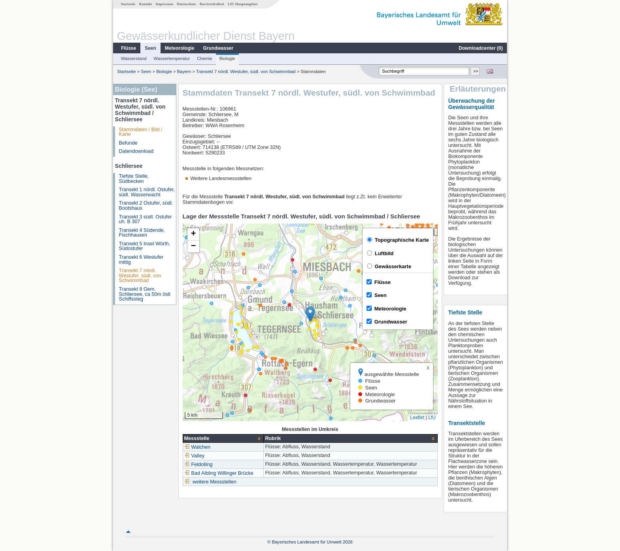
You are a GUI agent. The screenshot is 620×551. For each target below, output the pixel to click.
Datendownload (136, 151)
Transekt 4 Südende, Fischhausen (142, 233)
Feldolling (198, 464)
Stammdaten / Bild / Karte (141, 132)
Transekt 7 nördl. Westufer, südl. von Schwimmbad (246, 71)
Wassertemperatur (172, 58)
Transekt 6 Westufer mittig (141, 259)
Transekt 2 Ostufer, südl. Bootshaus (146, 205)
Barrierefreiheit (212, 4)
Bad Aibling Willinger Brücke (219, 473)
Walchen (197, 447)
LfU (432, 417)
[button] (310, 314)
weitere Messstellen (214, 482)
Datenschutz (186, 4)
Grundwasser (218, 48)
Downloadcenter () (481, 48)
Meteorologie (180, 48)
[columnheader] (223, 438)
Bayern (184, 71)
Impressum (164, 4)
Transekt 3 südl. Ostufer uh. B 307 (145, 219)
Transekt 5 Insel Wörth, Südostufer (144, 246)
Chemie (204, 58)
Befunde (128, 143)
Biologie (227, 58)
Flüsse (128, 48)
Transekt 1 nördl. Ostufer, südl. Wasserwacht (147, 192)
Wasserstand (134, 58)
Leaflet (417, 417)
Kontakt (145, 4)
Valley (194, 456)
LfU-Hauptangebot (242, 4)
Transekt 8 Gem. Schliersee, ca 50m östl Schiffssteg (144, 294)
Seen (150, 48)
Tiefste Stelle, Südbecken (134, 178)
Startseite (128, 4)
